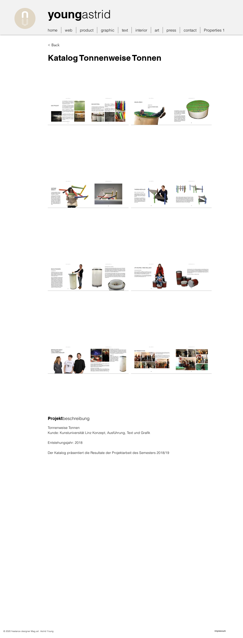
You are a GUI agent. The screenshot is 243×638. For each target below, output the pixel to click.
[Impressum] (220, 631)
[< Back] (72, 45)
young (65, 14)
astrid (96, 14)
